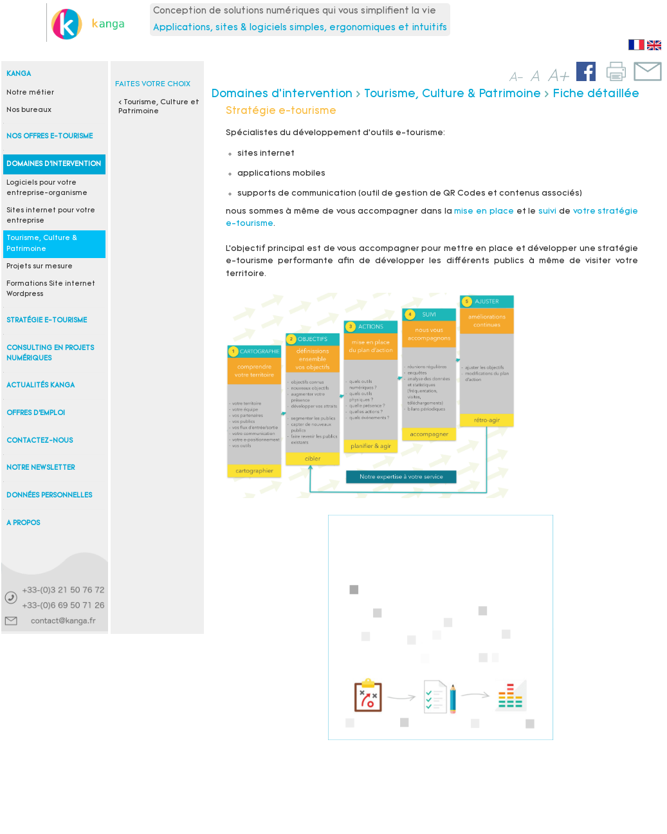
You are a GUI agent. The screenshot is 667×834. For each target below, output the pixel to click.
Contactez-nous (39, 441)
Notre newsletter (40, 468)
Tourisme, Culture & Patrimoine (452, 94)
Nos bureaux (28, 110)
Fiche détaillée (596, 94)
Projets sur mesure (39, 266)
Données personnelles (49, 495)
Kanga (18, 74)
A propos (23, 523)
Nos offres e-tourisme (49, 136)
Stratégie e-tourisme (46, 320)
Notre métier (30, 93)
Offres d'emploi (35, 413)
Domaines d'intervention (53, 164)
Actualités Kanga (40, 385)
